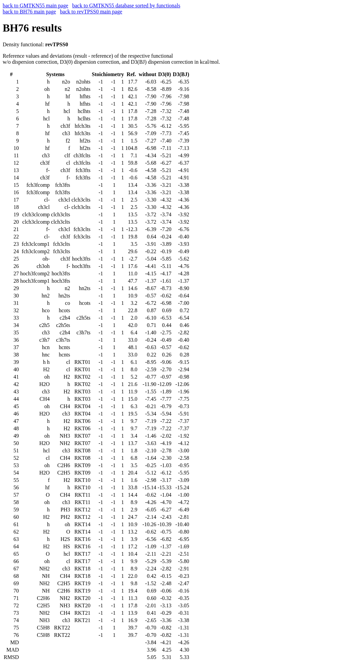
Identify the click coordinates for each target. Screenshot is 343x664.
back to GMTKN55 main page (35, 5)
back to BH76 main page (29, 11)
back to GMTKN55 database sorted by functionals (126, 5)
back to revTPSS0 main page (91, 11)
